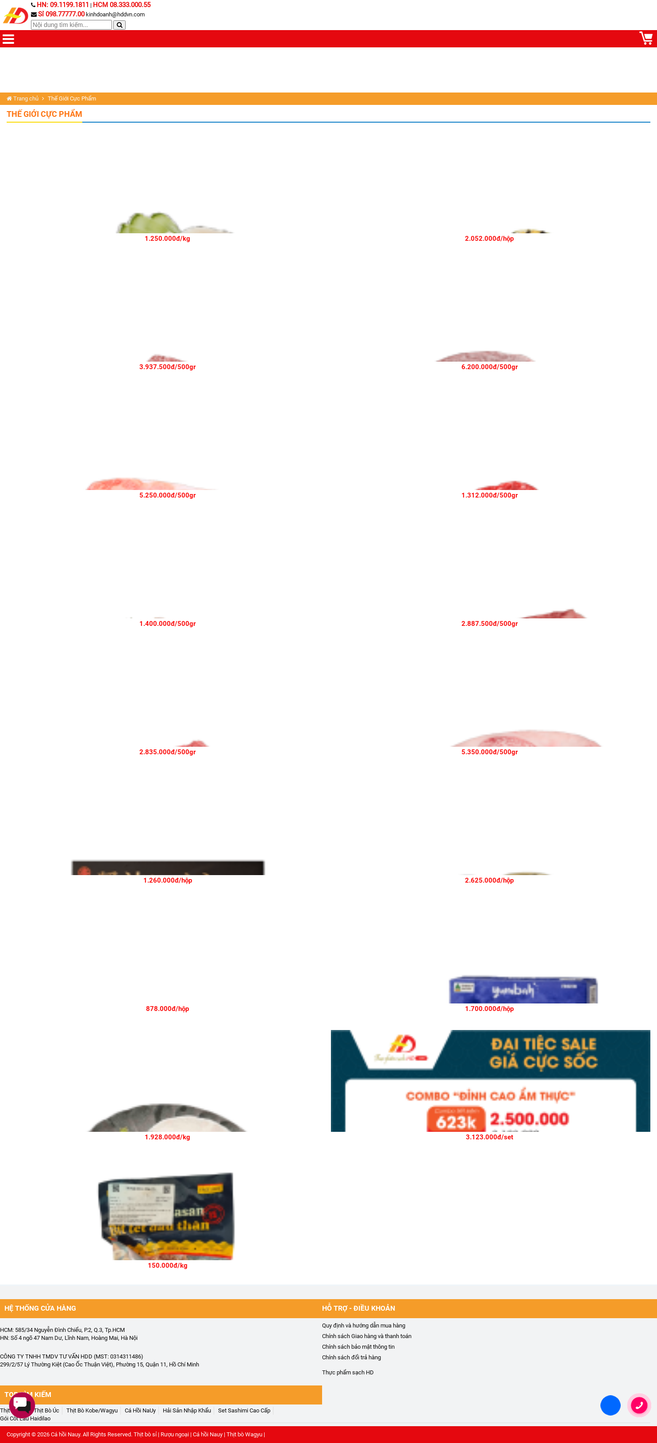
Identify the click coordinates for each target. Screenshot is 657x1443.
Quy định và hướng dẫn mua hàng (363, 1325)
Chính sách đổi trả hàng (351, 1357)
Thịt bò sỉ (145, 1434)
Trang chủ (22, 98)
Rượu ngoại (175, 1434)
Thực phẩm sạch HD (348, 1372)
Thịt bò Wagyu (244, 1434)
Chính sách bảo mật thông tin (358, 1346)
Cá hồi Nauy (65, 1434)
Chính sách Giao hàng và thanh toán (366, 1336)
